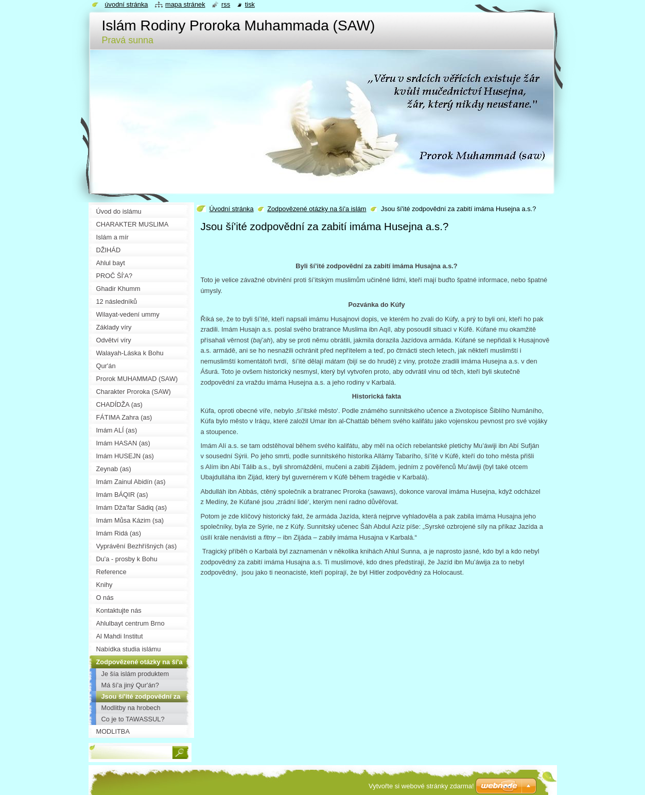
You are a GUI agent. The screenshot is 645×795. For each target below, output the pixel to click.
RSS (225, 4)
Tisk (250, 4)
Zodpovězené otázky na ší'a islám (316, 209)
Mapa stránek (185, 4)
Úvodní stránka (232, 209)
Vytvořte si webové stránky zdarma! (421, 786)
